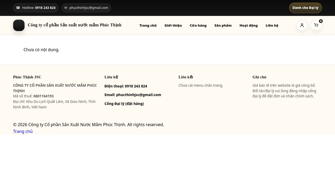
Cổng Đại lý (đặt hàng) (124, 103)
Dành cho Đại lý (306, 7)
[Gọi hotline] (35, 7)
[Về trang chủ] (67, 25)
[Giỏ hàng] (316, 25)
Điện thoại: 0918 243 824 (125, 86)
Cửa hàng (198, 25)
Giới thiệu (173, 25)
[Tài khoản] (302, 25)
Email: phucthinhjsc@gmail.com (132, 94)
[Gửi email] (86, 7)
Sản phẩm (223, 25)
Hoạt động (248, 25)
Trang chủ (148, 25)
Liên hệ (272, 25)
